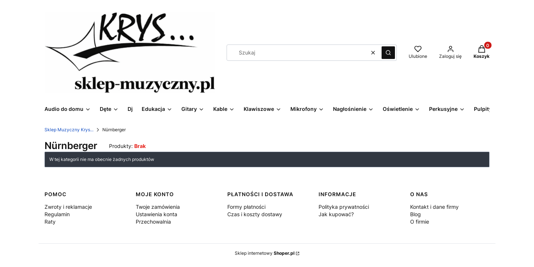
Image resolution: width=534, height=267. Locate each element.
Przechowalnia (153, 221)
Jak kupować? (336, 214)
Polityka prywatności (344, 207)
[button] (388, 52)
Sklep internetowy (264, 253)
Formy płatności (246, 207)
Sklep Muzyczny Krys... (68, 129)
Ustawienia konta (156, 214)
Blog (415, 214)
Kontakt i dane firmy (434, 207)
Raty (50, 221)
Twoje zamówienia (158, 207)
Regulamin (57, 214)
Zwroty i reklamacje (68, 207)
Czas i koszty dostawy (254, 214)
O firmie (419, 221)
